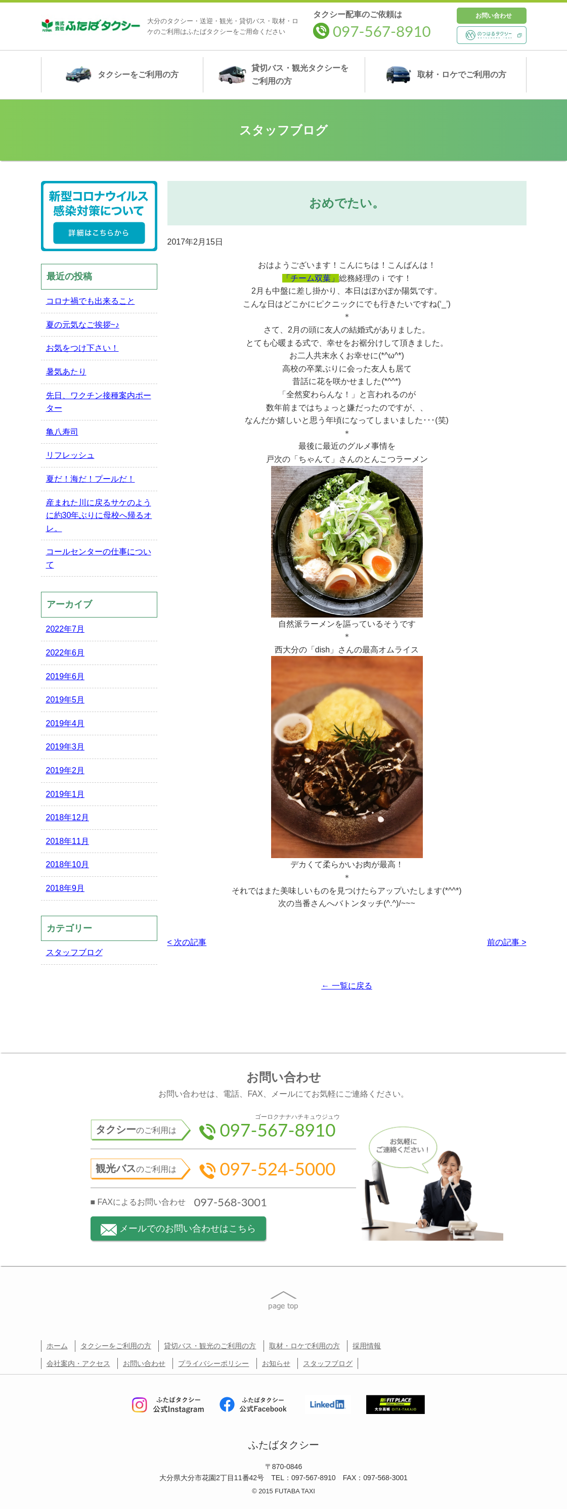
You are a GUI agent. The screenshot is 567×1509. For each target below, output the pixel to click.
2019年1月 (65, 794)
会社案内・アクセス (78, 1363)
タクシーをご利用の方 (115, 1346)
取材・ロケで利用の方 (304, 1346)
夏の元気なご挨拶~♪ (82, 324)
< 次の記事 (187, 942)
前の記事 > (507, 942)
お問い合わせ (493, 15)
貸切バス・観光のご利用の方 (210, 1346)
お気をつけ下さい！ (82, 348)
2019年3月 (65, 746)
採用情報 (367, 1346)
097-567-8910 (372, 31)
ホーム (57, 1346)
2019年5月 (65, 699)
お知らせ (276, 1363)
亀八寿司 (62, 432)
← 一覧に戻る (346, 985)
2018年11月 (67, 841)
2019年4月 (65, 723)
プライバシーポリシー (213, 1363)
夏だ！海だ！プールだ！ (90, 479)
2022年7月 (65, 629)
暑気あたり (66, 371)
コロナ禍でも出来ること (90, 301)
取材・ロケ (445, 75)
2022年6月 (65, 652)
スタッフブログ (74, 952)
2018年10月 (67, 864)
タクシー (122, 75)
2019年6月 (65, 676)
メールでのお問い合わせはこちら (178, 1229)
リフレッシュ (70, 455)
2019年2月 (65, 770)
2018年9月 (65, 888)
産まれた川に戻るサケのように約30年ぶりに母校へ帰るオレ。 (99, 515)
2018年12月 (67, 817)
